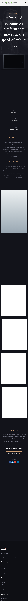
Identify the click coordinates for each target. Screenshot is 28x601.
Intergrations (4, 588)
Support (3, 585)
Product (3, 537)
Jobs (2, 553)
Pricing (3, 541)
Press (2, 555)
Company (3, 551)
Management (5, 567)
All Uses (3, 574)
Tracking (3, 572)
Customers (4, 539)
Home (2, 534)
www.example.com (14, 417)
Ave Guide (4, 583)
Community (4, 590)
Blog (2, 558)
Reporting (4, 569)
